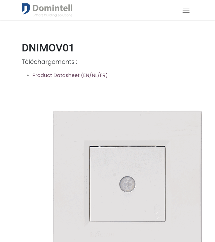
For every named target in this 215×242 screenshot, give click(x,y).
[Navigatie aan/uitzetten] (186, 10)
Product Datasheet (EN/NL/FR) (70, 75)
